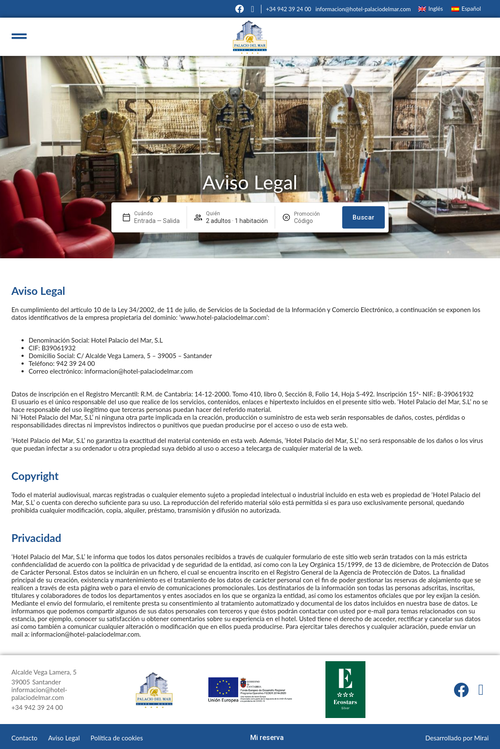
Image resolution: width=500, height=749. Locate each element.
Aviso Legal (64, 738)
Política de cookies (117, 738)
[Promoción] (314, 220)
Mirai (481, 738)
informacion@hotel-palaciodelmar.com (363, 9)
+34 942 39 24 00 (288, 9)
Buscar (363, 217)
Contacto (24, 738)
